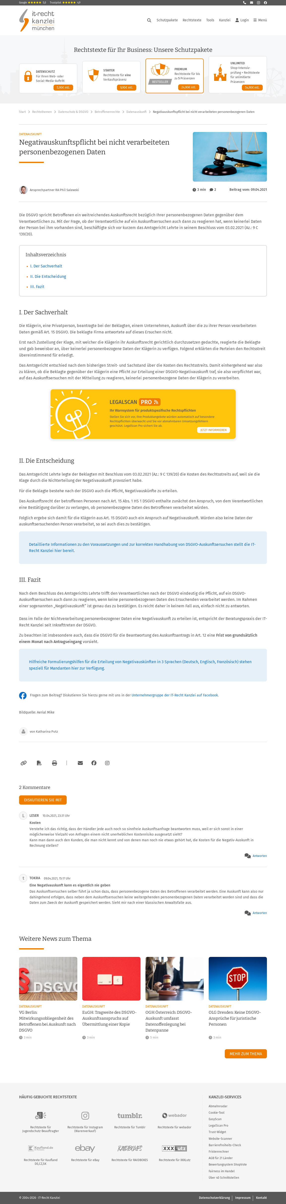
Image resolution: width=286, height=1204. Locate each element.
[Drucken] (54, 763)
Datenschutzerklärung (214, 1198)
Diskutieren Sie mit (43, 800)
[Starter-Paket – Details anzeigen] (111, 77)
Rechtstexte (192, 20)
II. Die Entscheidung (48, 276)
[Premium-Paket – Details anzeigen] (174, 76)
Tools (210, 20)
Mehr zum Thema (246, 1053)
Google (32, 2)
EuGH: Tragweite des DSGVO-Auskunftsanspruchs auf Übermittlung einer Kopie (109, 1018)
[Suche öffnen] (149, 20)
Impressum (243, 1198)
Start (22, 112)
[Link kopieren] (23, 763)
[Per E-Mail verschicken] (79, 763)
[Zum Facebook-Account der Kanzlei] (93, 763)
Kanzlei (224, 20)
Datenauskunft (136, 112)
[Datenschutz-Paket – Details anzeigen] (48, 78)
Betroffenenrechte (107, 112)
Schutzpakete (167, 20)
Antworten (260, 856)
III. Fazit (37, 286)
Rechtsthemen (42, 112)
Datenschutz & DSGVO (73, 112)
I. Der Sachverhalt (46, 266)
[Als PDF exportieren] (38, 763)
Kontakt (261, 1198)
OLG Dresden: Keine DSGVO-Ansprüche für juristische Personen (235, 1018)
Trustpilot (65, 2)
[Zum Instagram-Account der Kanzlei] (107, 763)
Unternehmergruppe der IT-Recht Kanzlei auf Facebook (175, 695)
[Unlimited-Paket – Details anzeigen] (238, 74)
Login (242, 20)
